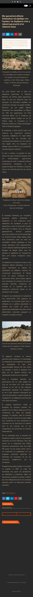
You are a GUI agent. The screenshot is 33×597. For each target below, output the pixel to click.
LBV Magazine (10, 493)
